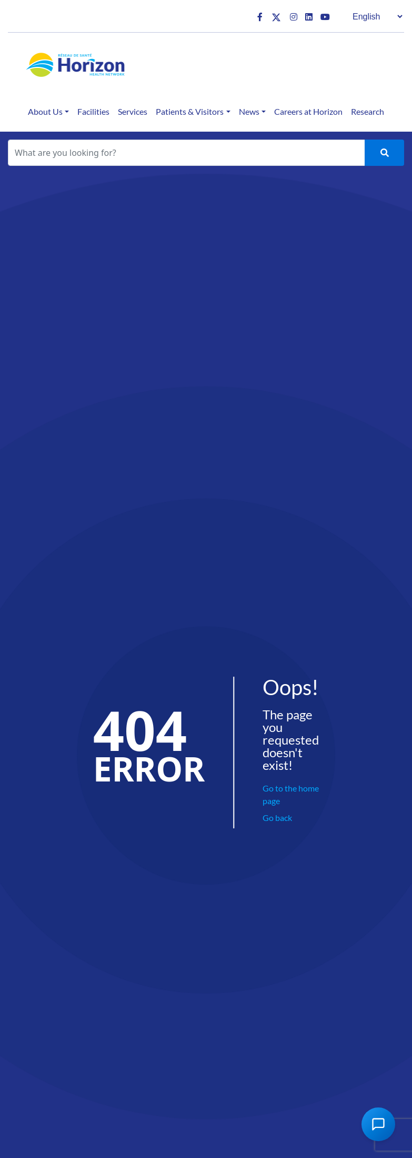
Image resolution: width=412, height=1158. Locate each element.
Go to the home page (291, 794)
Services (132, 111)
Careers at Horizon (308, 111)
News (249, 111)
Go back (277, 818)
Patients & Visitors (190, 111)
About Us (45, 111)
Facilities (93, 111)
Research (367, 111)
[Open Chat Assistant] (378, 1124)
